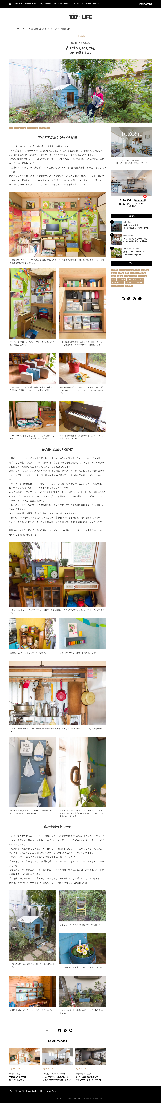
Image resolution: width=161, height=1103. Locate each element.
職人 (134, 276)
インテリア (124, 270)
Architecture (30, 4)
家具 (141, 279)
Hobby (56, 4)
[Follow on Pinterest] (134, 299)
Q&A (41, 1091)
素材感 (119, 276)
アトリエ (142, 273)
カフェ (121, 273)
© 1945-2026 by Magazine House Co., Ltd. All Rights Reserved (80, 1098)
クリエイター (44, 128)
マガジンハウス (145, 4)
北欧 (113, 276)
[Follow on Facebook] (140, 299)
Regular (96, 4)
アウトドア (142, 276)
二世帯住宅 (121, 279)
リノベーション (117, 282)
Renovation (86, 4)
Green (72, 4)
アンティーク (32, 128)
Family (40, 4)
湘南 (113, 279)
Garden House (20, 128)
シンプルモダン (117, 286)
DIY (77, 4)
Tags (131, 263)
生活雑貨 (128, 282)
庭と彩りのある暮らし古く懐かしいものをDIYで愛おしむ (49, 29)
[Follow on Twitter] (129, 299)
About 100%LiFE (17, 1091)
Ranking (131, 216)
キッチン (134, 273)
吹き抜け (145, 270)
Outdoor (64, 4)
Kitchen (48, 4)
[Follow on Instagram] (123, 299)
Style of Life (18, 4)
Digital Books (31, 1091)
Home (12, 29)
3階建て (115, 270)
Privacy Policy (51, 1091)
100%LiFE (80, 16)
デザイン (127, 276)
